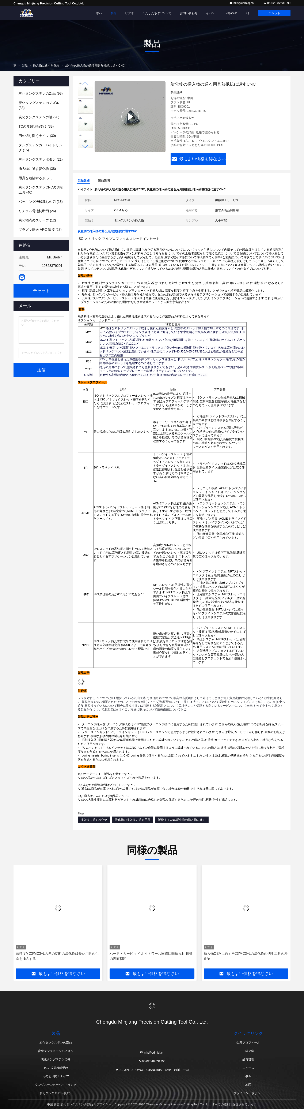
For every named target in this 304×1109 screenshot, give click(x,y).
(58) (39, 105)
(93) (41, 93)
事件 (248, 1076)
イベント (212, 13)
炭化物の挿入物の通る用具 (132, 819)
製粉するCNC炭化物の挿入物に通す (182, 819)
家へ (99, 13)
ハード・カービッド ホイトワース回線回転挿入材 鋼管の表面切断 (151, 956)
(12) (37, 220)
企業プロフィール (248, 1042)
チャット (274, 13)
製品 (114, 13)
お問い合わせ (189, 13)
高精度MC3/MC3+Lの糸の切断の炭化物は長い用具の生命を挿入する (57, 956)
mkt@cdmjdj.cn (242, 3)
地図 (248, 1084)
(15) (40, 147)
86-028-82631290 (276, 3)
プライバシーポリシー (248, 1093)
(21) (41, 159)
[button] (85, 146)
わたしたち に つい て (156, 13)
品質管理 (248, 1059)
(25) (36, 178)
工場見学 (248, 1051)
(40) (41, 190)
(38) (37, 169)
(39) (36, 126)
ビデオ (129, 13)
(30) (37, 136)
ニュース (248, 1067)
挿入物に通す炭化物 (46, 65)
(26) (39, 117)
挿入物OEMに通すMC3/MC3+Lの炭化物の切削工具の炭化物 (246, 956)
